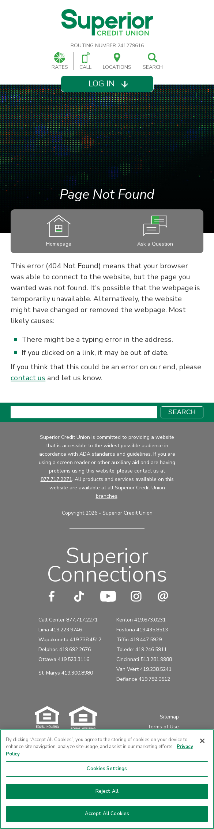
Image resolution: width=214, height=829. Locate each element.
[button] (107, 83)
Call (85, 61)
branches (106, 496)
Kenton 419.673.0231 (141, 619)
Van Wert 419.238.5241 (144, 669)
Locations (117, 61)
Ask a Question (155, 231)
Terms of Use (163, 726)
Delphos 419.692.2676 (64, 649)
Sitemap (169, 716)
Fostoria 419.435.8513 (142, 629)
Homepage (58, 231)
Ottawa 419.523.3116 (63, 659)
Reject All (107, 791)
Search (153, 61)
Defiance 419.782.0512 (143, 679)
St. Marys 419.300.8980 (65, 672)
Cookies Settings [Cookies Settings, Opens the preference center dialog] (107, 768)
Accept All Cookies (107, 813)
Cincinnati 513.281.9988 (144, 659)
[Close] (202, 741)
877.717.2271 (56, 479)
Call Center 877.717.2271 (68, 619)
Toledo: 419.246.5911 (141, 649)
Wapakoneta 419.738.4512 (69, 639)
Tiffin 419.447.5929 (139, 639)
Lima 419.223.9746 (60, 629)
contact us (28, 378)
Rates (60, 61)
